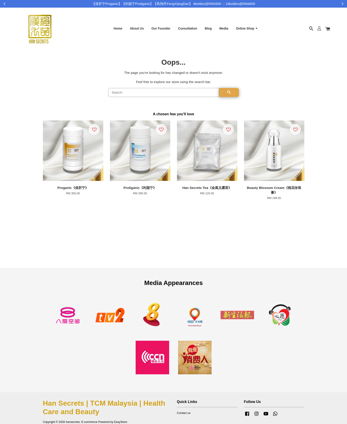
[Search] (163, 95)
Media (223, 30)
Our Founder (160, 30)
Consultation (187, 30)
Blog (208, 30)
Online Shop (247, 30)
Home (118, 30)
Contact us (184, 416)
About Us (137, 30)
